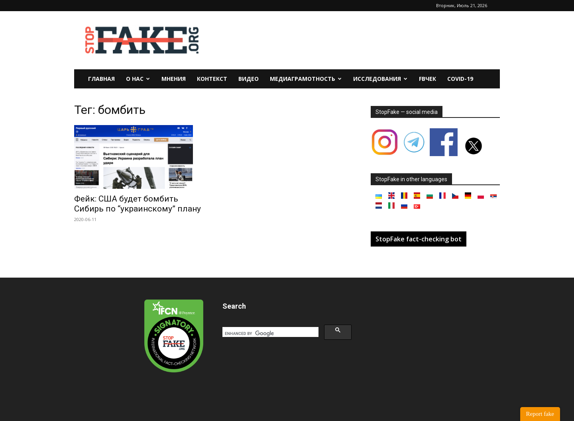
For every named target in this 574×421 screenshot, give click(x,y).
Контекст (212, 78)
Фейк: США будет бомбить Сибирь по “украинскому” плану (137, 203)
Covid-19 (460, 78)
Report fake (540, 414)
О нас (138, 78)
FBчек (427, 78)
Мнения (173, 78)
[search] (270, 333)
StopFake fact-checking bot (418, 239)
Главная (101, 78)
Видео (248, 78)
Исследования (380, 78)
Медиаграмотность (306, 78)
